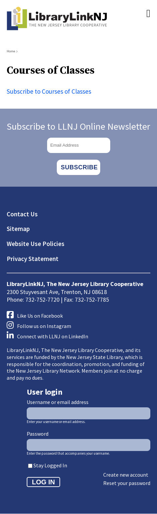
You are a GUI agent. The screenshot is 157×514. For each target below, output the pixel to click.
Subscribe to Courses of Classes (49, 91)
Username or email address (58, 402)
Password (37, 433)
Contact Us (22, 214)
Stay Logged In (50, 465)
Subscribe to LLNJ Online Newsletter (78, 126)
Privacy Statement (32, 259)
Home (11, 51)
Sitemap (18, 229)
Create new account (125, 474)
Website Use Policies (35, 244)
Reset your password (126, 483)
